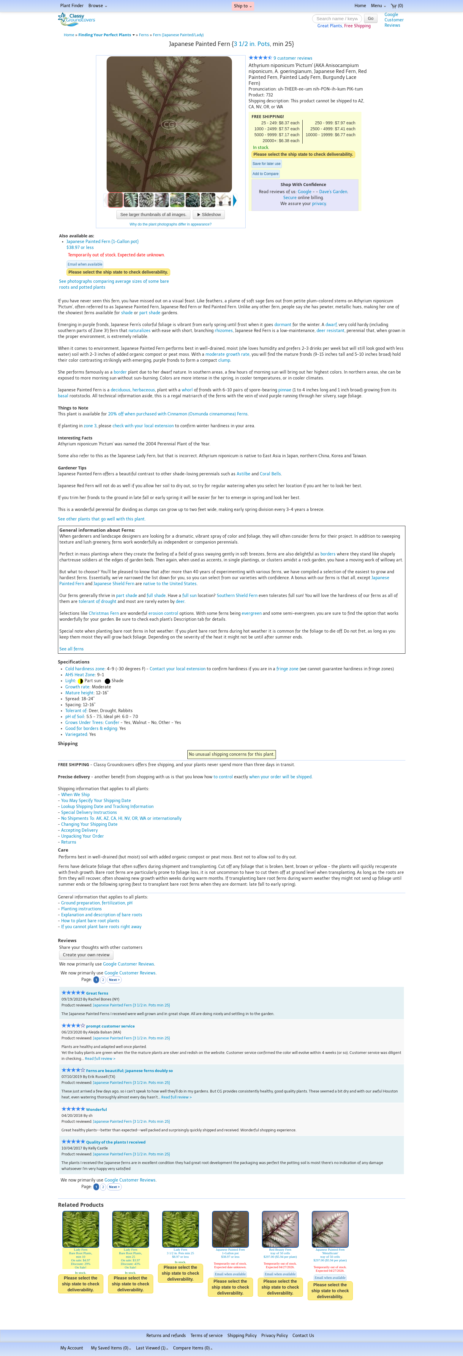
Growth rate (77, 687)
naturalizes (140, 330)
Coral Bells (270, 474)
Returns (68, 842)
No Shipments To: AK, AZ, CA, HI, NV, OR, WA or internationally (121, 818)
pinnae (284, 390)
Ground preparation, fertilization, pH (96, 903)
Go (371, 18)
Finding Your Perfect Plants (106, 34)
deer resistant (331, 330)
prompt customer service (110, 1026)
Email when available (85, 264)
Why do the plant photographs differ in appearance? (171, 224)
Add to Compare (266, 174)
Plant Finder (72, 5)
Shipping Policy (242, 1335)
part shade (149, 312)
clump (224, 360)
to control (223, 776)
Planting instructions (81, 909)
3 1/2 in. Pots (252, 43)
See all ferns (71, 649)
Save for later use (267, 164)
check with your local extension (143, 425)
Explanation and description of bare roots (101, 914)
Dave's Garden (333, 191)
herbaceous (143, 390)
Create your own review (86, 955)
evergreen (252, 613)
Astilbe (243, 474)
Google (305, 191)
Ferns (144, 35)
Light (70, 680)
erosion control (163, 613)
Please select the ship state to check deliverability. (303, 154)
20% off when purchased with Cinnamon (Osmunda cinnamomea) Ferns (178, 414)
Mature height (79, 693)
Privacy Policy (274, 1335)
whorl (187, 390)
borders (328, 554)
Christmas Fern (104, 613)
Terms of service (207, 1335)
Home (360, 5)
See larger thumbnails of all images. (153, 214)
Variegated (76, 734)
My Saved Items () (111, 1348)
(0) (397, 5)
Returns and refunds (166, 1335)
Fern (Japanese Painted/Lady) (178, 35)
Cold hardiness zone (85, 668)
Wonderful (96, 1109)
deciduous (120, 390)
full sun (189, 595)
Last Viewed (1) (152, 1348)
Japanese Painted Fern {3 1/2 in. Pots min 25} (131, 1005)
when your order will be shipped (280, 776)
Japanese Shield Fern (114, 583)
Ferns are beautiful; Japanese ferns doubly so (129, 1070)
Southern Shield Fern (237, 595)
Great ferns (97, 993)
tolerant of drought (97, 601)
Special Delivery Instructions (89, 812)
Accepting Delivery (79, 830)
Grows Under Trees (84, 722)
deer (180, 601)
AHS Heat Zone (80, 674)
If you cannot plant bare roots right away (101, 926)
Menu (378, 5)
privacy (319, 203)
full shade (156, 595)
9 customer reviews (280, 58)
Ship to (243, 6)
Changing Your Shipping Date (89, 824)
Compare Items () (193, 1348)
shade (127, 312)
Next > (114, 979)
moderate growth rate (227, 354)
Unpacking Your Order (82, 836)
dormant (282, 324)
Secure (290, 197)
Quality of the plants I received (116, 1142)
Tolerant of (75, 710)
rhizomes (224, 330)
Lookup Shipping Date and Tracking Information (107, 806)
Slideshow (209, 214)
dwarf (330, 324)
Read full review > (100, 1058)
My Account (71, 1348)
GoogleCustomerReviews (394, 20)
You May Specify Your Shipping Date (96, 800)
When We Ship (75, 794)
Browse (98, 5)
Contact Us (303, 1335)
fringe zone (287, 668)
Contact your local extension (178, 668)
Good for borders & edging (91, 728)
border (120, 372)
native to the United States (170, 583)
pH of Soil (74, 716)
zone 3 (90, 425)
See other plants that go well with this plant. (102, 519)
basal (63, 395)
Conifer (112, 722)
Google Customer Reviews (128, 964)
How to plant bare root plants (90, 920)
